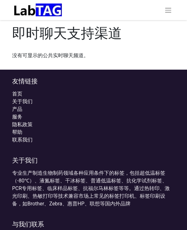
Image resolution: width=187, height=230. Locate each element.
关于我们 (22, 101)
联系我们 (22, 140)
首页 (17, 94)
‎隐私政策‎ (22, 124)
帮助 (17, 132)
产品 (17, 109)
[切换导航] (168, 10)
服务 (17, 117)
